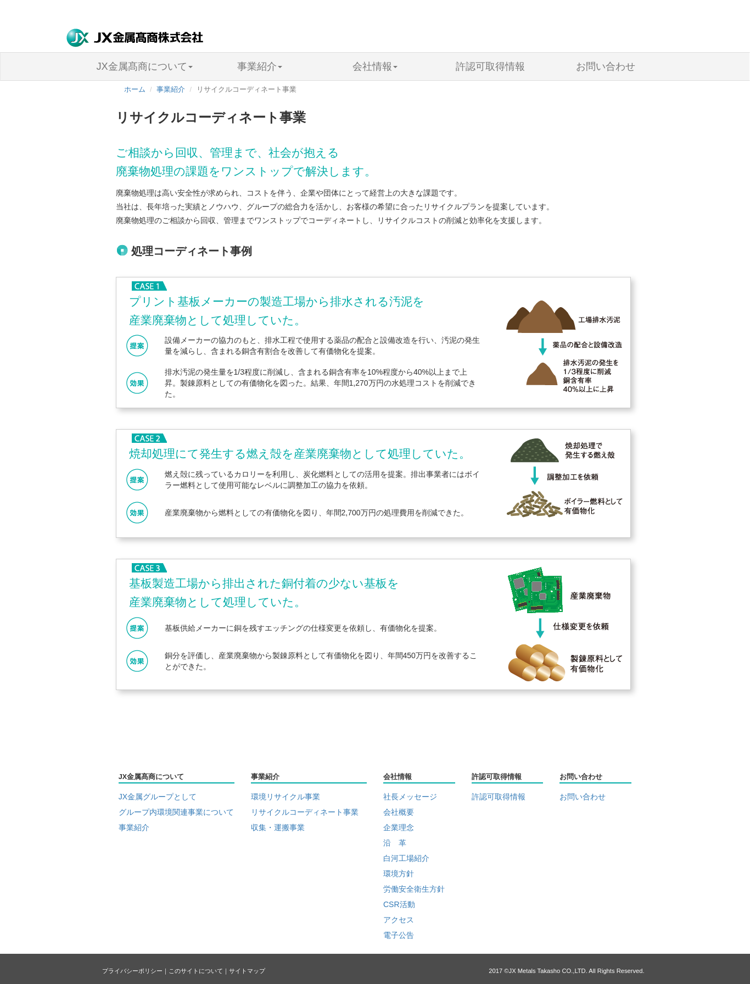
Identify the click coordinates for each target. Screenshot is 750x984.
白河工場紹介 (406, 858)
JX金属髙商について (144, 66)
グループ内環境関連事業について (176, 812)
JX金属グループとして (158, 796)
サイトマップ (247, 971)
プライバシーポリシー (132, 971)
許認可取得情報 (490, 66)
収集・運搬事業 (278, 827)
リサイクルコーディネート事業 (305, 812)
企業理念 (398, 827)
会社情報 (375, 66)
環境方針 (398, 873)
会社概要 (398, 812)
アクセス (398, 919)
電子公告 (398, 935)
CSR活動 (399, 904)
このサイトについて (196, 971)
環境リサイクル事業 (285, 796)
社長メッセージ (410, 796)
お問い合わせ (605, 66)
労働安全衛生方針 (414, 889)
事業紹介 (259, 66)
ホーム (134, 89)
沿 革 (394, 842)
